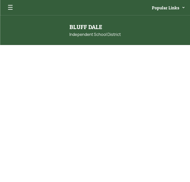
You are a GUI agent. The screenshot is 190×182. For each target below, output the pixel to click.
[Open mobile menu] (10, 7)
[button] (168, 7)
